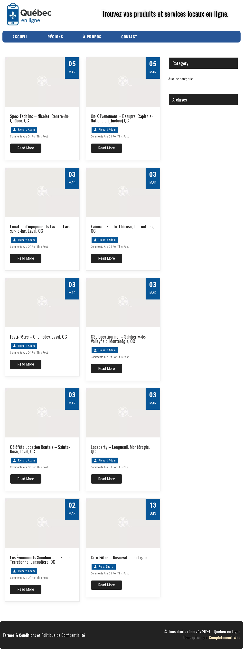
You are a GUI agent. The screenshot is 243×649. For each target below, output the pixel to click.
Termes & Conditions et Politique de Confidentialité (44, 635)
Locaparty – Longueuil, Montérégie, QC (120, 449)
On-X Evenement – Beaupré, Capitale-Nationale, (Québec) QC (122, 118)
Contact (129, 37)
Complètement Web (224, 637)
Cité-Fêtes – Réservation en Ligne (119, 557)
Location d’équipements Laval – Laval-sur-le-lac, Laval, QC (41, 228)
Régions (55, 37)
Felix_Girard (106, 566)
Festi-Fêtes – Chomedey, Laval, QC (38, 336)
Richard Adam (26, 129)
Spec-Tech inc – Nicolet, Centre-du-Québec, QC (40, 118)
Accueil (20, 37)
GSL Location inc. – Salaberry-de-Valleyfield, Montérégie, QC (119, 338)
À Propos (92, 37)
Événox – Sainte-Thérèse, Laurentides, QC (122, 228)
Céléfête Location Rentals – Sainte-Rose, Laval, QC (40, 449)
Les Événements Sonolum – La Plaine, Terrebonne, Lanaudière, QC (40, 559)
